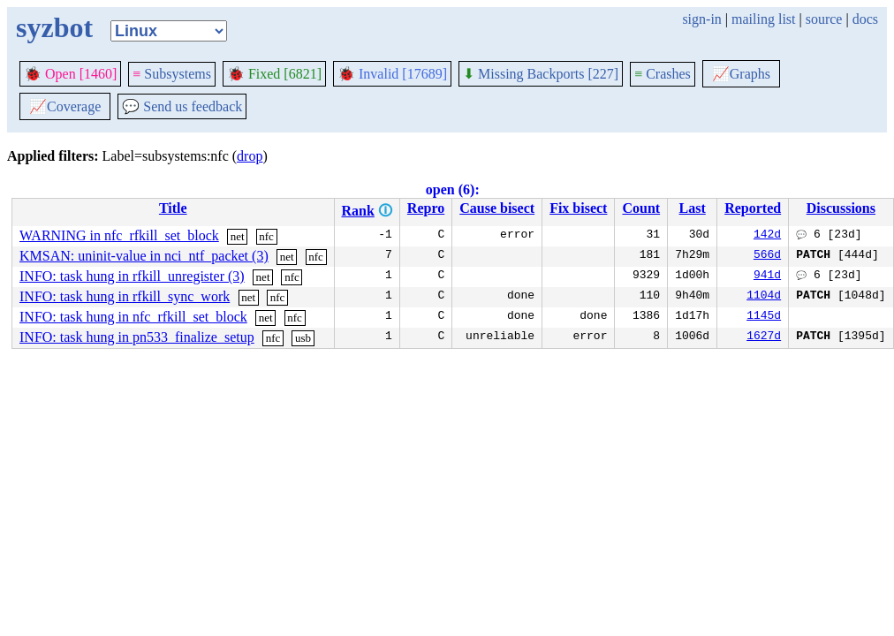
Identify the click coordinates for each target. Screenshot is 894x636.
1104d (763, 297)
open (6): (453, 189)
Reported (752, 208)
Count (641, 208)
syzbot (54, 27)
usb (303, 337)
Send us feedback (182, 106)
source (824, 18)
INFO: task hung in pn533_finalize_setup (136, 336)
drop (249, 155)
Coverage (65, 106)
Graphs (741, 73)
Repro (425, 208)
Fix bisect (578, 208)
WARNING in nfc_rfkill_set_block (119, 235)
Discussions (841, 208)
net (238, 236)
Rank (358, 210)
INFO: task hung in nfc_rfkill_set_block (133, 316)
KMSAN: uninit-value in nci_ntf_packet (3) (144, 255)
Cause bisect (496, 208)
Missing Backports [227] (540, 73)
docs (865, 18)
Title (173, 208)
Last (692, 208)
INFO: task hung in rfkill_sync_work (124, 296)
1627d (763, 337)
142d (767, 236)
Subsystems (172, 73)
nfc (266, 236)
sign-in (701, 18)
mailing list (763, 18)
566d (767, 256)
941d (767, 276)
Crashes (662, 73)
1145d (763, 317)
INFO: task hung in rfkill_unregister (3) (132, 276)
